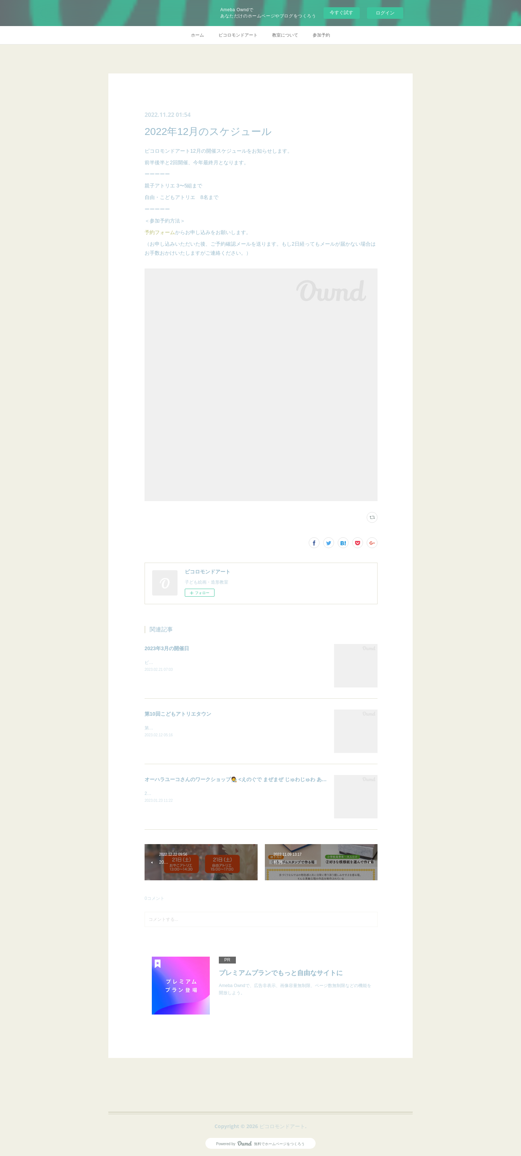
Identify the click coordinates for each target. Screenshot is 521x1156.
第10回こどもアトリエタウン (178, 714)
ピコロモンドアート (238, 35)
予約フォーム (160, 232)
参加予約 (321, 35)
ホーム (197, 35)
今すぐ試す (341, 12)
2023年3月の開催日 (167, 648)
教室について (285, 35)
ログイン (385, 13)
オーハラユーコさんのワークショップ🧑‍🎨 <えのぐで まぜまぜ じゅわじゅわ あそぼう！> (245, 779)
